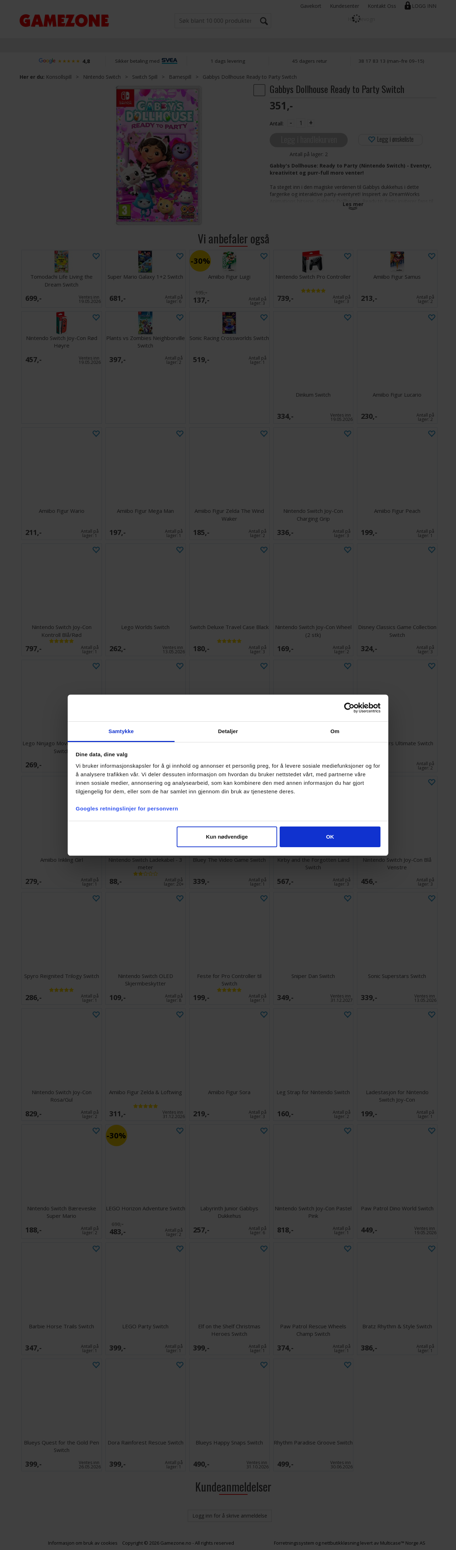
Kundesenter (344, 5)
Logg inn (424, 5)
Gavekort (310, 5)
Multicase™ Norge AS (402, 1543)
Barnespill (180, 76)
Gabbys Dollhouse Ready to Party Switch (250, 76)
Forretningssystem (294, 1543)
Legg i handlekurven (309, 139)
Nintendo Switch (102, 76)
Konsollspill (59, 76)
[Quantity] (300, 123)
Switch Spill (144, 76)
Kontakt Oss (382, 5)
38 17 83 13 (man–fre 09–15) (391, 61)
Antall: (277, 123)
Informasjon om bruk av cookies (83, 1543)
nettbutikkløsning (340, 1543)
